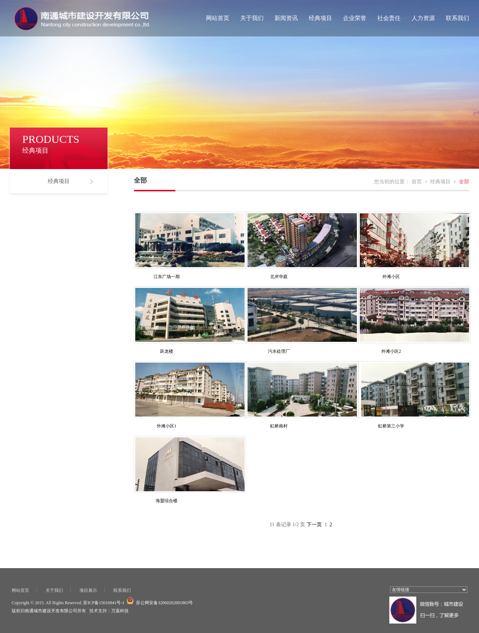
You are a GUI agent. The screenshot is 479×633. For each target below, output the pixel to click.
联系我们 (457, 18)
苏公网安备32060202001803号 (164, 602)
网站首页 (217, 18)
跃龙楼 (166, 351)
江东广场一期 (166, 276)
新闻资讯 (286, 18)
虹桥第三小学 (391, 426)
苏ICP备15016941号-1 (103, 602)
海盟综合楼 (167, 500)
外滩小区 (391, 276)
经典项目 (320, 18)
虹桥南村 (279, 426)
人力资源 (423, 18)
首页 (417, 181)
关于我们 (252, 18)
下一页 (314, 524)
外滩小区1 (166, 426)
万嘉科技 (120, 610)
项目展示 (88, 590)
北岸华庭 (279, 276)
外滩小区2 (391, 351)
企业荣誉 (354, 18)
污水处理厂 (279, 351)
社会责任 (389, 18)
